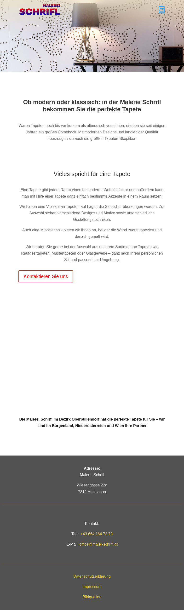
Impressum (91, 587)
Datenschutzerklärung (92, 576)
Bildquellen (92, 597)
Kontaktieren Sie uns (46, 276)
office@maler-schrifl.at (99, 544)
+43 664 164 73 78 (96, 534)
